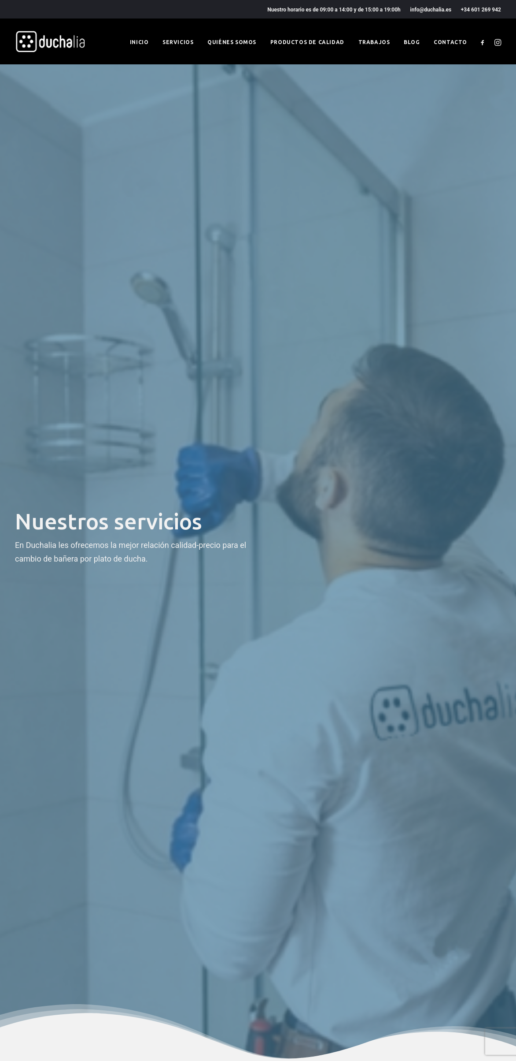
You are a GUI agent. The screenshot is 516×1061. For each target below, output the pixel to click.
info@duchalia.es (431, 10)
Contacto (450, 42)
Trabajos (374, 42)
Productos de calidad (307, 42)
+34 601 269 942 (481, 10)
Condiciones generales (188, 927)
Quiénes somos (231, 42)
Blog (412, 42)
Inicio (139, 42)
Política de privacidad (186, 914)
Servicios (177, 42)
